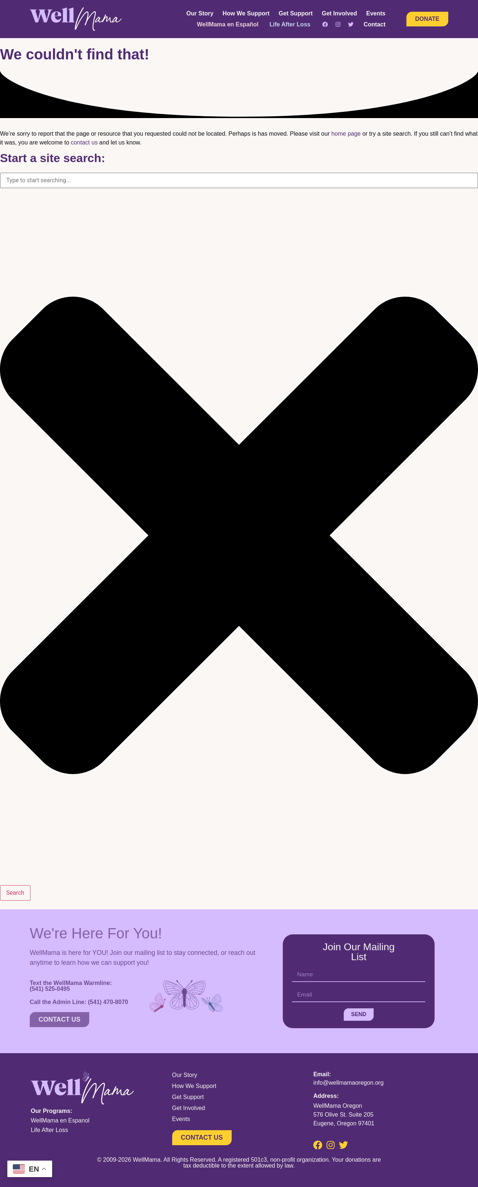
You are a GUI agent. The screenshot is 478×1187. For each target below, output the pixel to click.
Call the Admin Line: (79, 1002)
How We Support (245, 13)
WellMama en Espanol (60, 1120)
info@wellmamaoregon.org (348, 1083)
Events (375, 13)
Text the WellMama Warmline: (71, 985)
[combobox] (239, 180)
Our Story (200, 13)
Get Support (295, 13)
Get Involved (339, 13)
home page (346, 134)
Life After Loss (49, 1130)
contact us (84, 142)
